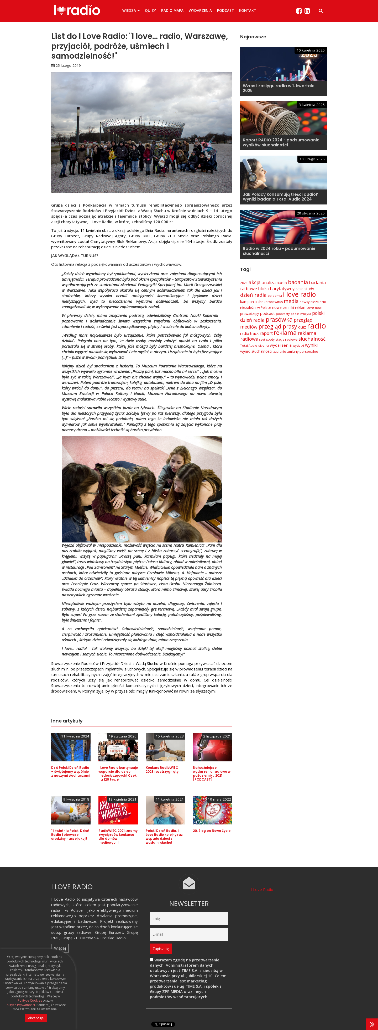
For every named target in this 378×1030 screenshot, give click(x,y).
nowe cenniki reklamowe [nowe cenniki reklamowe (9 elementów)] (293, 307)
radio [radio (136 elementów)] (316, 325)
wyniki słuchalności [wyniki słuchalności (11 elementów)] (256, 351)
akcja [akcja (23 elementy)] (255, 282)
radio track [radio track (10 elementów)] (249, 333)
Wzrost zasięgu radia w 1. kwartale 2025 (278, 88)
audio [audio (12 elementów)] (282, 282)
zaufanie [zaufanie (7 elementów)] (279, 351)
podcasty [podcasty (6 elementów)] (283, 314)
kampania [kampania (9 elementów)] (248, 301)
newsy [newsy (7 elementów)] (304, 302)
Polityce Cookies (30, 1000)
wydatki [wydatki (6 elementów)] (298, 345)
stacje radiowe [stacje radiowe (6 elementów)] (286, 339)
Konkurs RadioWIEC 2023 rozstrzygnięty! (163, 769)
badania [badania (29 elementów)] (298, 282)
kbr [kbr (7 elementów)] (260, 302)
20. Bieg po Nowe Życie (211, 830)
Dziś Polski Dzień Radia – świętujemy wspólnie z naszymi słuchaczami (70, 771)
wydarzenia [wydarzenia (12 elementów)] (281, 345)
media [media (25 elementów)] (291, 301)
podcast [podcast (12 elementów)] (267, 313)
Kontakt (247, 10)
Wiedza (131, 10)
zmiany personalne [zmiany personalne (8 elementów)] (302, 351)
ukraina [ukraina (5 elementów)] (263, 345)
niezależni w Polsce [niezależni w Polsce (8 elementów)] (255, 307)
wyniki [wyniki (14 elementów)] (311, 345)
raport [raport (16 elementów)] (266, 333)
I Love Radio (262, 889)
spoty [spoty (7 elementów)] (270, 339)
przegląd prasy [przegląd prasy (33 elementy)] (278, 326)
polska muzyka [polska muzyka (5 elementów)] (301, 314)
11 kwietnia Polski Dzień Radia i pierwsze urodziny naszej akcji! (70, 834)
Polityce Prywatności (20, 1005)
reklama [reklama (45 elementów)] (285, 333)
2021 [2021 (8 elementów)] (244, 282)
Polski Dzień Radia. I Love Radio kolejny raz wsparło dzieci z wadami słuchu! (164, 836)
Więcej (60, 948)
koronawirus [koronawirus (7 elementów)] (273, 302)
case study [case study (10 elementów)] (305, 288)
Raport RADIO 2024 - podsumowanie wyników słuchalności (281, 142)
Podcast (225, 10)
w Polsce (74, 910)
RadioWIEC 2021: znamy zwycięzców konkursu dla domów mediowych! (118, 836)
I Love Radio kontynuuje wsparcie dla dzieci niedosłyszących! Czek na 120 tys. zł (118, 773)
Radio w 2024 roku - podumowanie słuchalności (279, 251)
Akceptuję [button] (36, 1018)
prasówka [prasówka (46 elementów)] (279, 319)
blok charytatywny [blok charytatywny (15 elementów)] (276, 288)
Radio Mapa (172, 10)
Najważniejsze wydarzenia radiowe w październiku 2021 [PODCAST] (211, 773)
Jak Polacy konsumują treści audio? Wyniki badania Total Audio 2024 (280, 197)
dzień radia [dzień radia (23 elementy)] (253, 294)
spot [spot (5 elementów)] (262, 339)
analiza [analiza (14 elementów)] (269, 282)
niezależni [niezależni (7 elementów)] (318, 302)
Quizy (150, 10)
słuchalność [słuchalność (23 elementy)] (312, 338)
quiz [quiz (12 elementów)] (302, 327)
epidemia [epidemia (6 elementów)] (275, 296)
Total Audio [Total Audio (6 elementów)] (248, 345)
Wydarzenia (200, 10)
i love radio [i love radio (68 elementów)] (299, 294)
